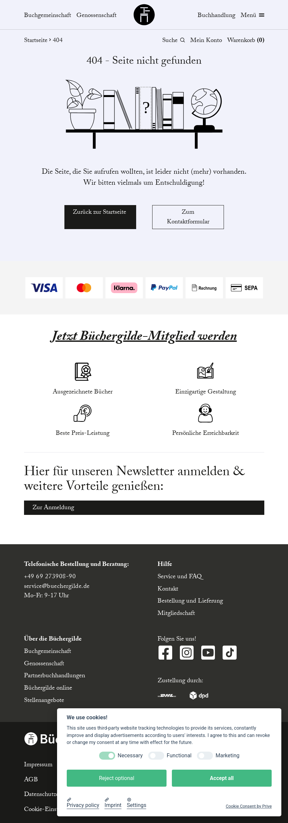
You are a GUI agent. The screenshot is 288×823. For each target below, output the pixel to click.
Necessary (130, 755)
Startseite (38, 41)
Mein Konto (206, 41)
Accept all (222, 778)
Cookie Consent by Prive (249, 806)
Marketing (227, 755)
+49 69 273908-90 (50, 577)
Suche (173, 41)
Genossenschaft (96, 16)
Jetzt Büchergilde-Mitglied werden (144, 337)
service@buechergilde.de (57, 587)
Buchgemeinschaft (47, 16)
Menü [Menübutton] (252, 16)
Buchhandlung (216, 16)
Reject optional (116, 778)
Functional (179, 755)
